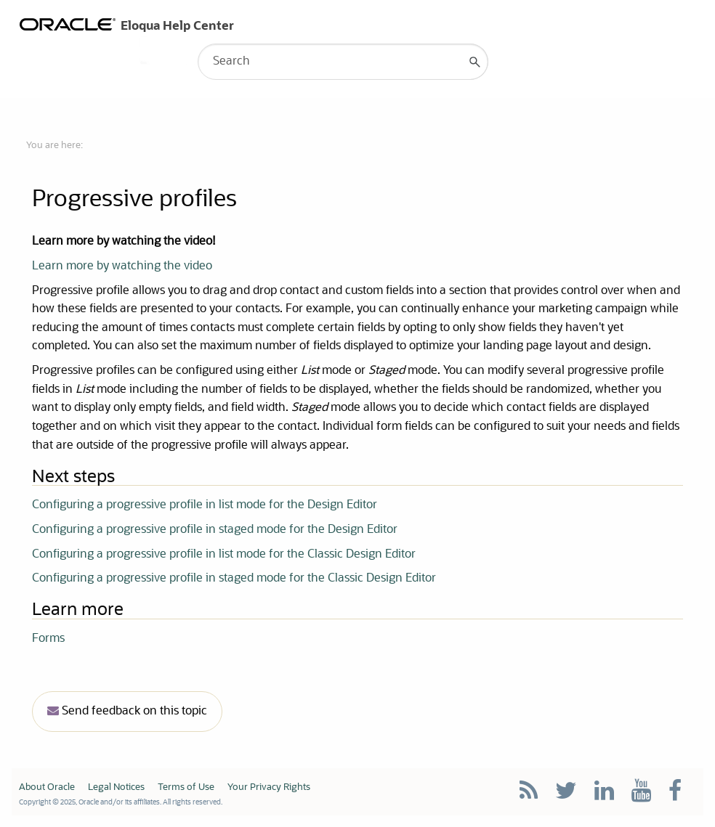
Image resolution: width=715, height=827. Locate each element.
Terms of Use (186, 787)
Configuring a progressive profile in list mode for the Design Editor (204, 505)
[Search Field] (343, 62)
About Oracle (47, 787)
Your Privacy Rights (268, 787)
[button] (475, 62)
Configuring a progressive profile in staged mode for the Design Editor (214, 530)
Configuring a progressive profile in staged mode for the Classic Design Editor (234, 578)
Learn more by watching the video (122, 266)
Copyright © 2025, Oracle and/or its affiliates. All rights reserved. (120, 802)
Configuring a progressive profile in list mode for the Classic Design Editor (224, 555)
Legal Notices (116, 787)
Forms (48, 639)
